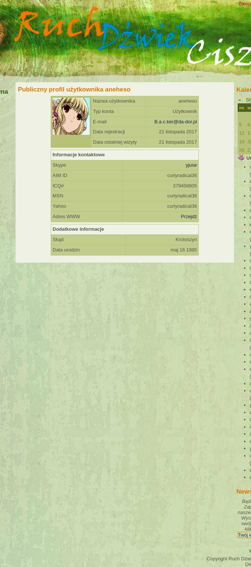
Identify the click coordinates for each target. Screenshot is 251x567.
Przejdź (189, 216)
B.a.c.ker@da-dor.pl (175, 121)
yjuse (191, 165)
